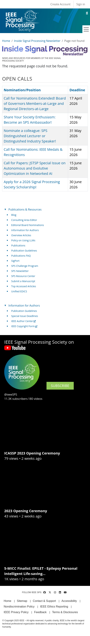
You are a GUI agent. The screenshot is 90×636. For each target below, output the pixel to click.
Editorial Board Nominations (27, 225)
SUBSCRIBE (60, 385)
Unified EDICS (19, 291)
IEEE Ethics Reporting (54, 606)
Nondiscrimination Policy (19, 606)
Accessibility (69, 600)
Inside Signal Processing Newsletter (37, 41)
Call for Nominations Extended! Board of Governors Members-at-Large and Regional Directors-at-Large (35, 103)
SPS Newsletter (20, 271)
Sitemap (22, 600)
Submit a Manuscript (23, 281)
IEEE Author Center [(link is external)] (23, 321)
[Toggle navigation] (86, 29)
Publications (18, 245)
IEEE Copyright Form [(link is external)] (24, 326)
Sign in (80, 4)
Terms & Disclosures (65, 612)
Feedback (40, 612)
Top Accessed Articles (23, 286)
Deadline (77, 90)
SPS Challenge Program (24, 266)
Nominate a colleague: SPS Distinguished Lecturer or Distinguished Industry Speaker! (30, 136)
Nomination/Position (22, 90)
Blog (13, 215)
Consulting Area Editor (24, 220)
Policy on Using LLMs (23, 240)
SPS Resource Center (23, 276)
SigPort (15, 260)
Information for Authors (25, 230)
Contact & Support (44, 600)
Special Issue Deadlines (24, 316)
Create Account (60, 4)
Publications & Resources (25, 209)
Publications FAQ (21, 255)
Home (6, 41)
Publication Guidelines (24, 250)
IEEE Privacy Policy (16, 612)
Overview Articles (21, 235)
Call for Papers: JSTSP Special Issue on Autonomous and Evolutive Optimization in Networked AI (35, 168)
